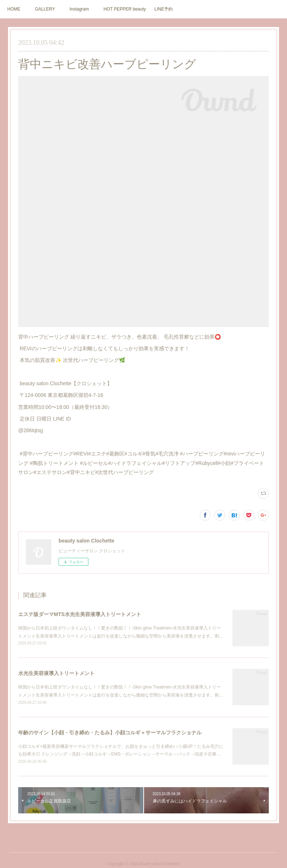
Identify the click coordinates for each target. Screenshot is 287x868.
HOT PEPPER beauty (125, 9)
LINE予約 (164, 9)
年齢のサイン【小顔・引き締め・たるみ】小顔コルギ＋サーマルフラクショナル (110, 732)
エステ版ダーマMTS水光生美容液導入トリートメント (79, 614)
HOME (13, 9)
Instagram (79, 9)
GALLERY (45, 9)
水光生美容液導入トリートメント (56, 673)
